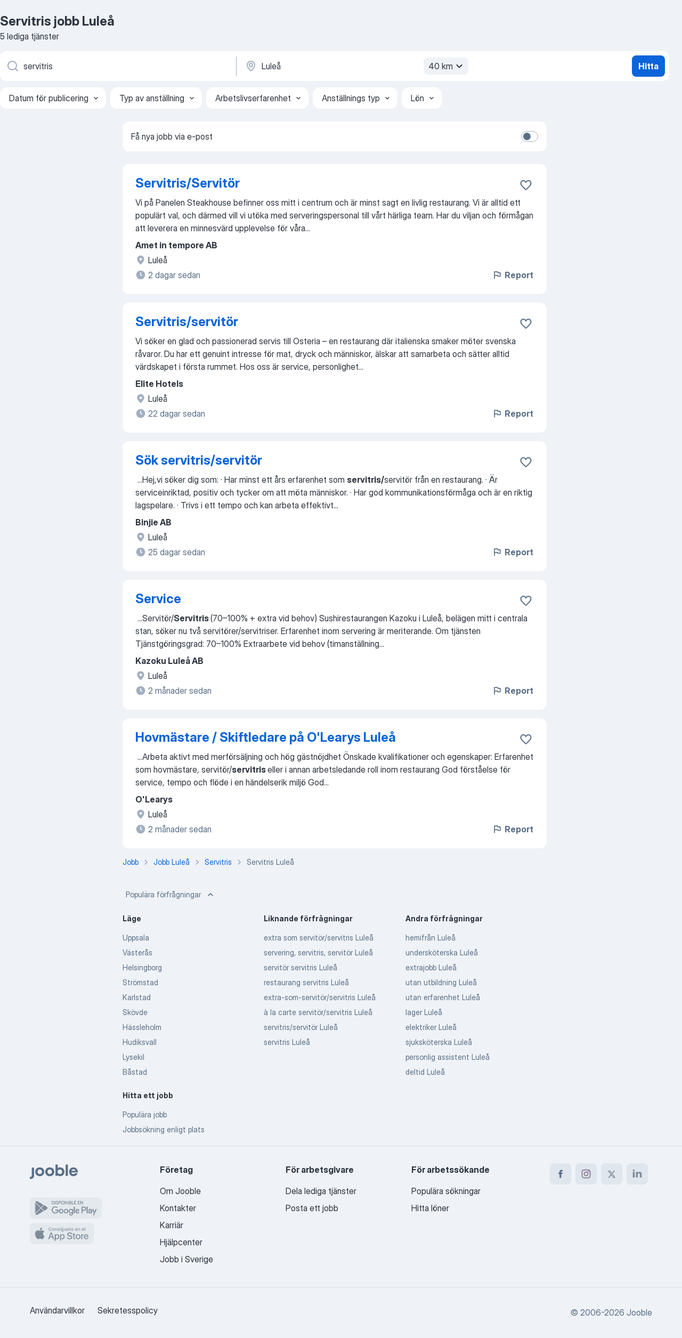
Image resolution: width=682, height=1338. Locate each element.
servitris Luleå (287, 1042)
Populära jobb (145, 1114)
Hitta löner (430, 1208)
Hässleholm (142, 1027)
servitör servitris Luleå (300, 967)
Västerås (137, 952)
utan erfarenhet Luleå (442, 997)
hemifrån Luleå (430, 937)
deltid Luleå (425, 1071)
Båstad (135, 1071)
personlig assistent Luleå (447, 1056)
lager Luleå (423, 1012)
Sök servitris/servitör (198, 460)
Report (512, 275)
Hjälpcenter (181, 1242)
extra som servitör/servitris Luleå (319, 937)
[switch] (529, 136)
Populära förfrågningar (171, 894)
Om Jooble (180, 1191)
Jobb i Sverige (186, 1259)
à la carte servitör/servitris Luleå (318, 1012)
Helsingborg (142, 967)
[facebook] (560, 1174)
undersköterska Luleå (441, 952)
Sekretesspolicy (128, 1310)
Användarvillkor (57, 1310)
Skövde (135, 1012)
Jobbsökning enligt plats (164, 1129)
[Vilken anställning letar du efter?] (117, 66)
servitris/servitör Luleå (301, 1027)
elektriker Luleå (431, 1027)
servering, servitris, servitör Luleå (318, 952)
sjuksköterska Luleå (438, 1042)
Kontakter (178, 1208)
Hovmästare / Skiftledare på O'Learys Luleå (265, 737)
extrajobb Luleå (431, 967)
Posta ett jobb (312, 1208)
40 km (447, 66)
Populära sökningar (446, 1191)
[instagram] (586, 1174)
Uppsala (136, 937)
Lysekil (133, 1056)
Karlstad (137, 997)
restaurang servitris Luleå (306, 982)
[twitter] (611, 1174)
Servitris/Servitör (187, 183)
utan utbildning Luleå (441, 982)
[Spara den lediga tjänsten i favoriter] (526, 185)
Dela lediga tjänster (321, 1191)
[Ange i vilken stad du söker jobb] (355, 66)
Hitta (648, 66)
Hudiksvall (140, 1042)
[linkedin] (637, 1174)
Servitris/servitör (186, 321)
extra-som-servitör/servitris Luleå (320, 997)
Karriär (171, 1225)
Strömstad (140, 982)
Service (158, 598)
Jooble (639, 1312)
